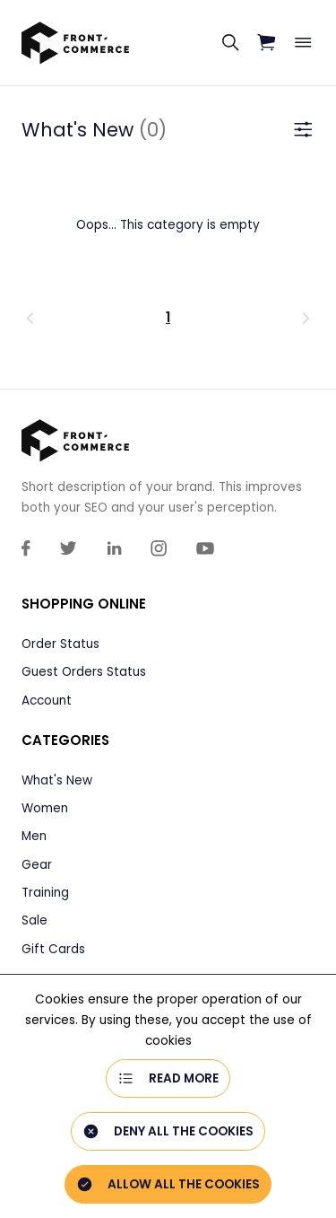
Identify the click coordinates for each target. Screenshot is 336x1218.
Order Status (60, 644)
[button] (79, 317)
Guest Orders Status (84, 671)
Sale (34, 920)
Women (45, 808)
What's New (57, 780)
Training (45, 892)
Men (34, 836)
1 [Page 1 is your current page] (168, 317)
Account (47, 700)
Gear (37, 864)
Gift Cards (53, 949)
